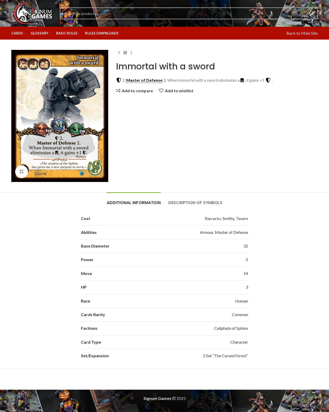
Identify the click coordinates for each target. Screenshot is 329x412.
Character (239, 342)
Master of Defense (231, 232)
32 (245, 245)
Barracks (213, 218)
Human (241, 300)
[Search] (189, 13)
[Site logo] (33, 12)
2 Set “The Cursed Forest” (225, 355)
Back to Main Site (302, 33)
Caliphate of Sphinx (231, 328)
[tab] (134, 200)
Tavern (242, 218)
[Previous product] (119, 53)
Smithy (228, 218)
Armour (206, 232)
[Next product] (131, 53)
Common (240, 314)
